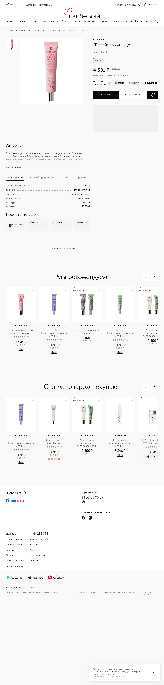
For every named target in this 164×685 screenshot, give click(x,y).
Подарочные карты (122, 21)
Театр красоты (37, 555)
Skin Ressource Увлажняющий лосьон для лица (120, 443)
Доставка (11, 550)
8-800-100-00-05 (92, 497)
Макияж (54, 21)
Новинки (75, 21)
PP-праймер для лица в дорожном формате (21, 331)
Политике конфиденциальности (108, 676)
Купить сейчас (133, 95)
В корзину (106, 95)
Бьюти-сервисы (143, 21)
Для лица (36, 30)
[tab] (15, 178)
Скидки (104, 21)
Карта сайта (33, 588)
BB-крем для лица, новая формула (54, 441)
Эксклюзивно (90, 21)
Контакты (34, 561)
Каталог (10, 21)
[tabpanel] (48, 196)
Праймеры (51, 30)
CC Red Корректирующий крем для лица (120, 333)
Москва (12, 4)
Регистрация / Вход (125, 5)
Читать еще (13, 167)
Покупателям (45, 5)
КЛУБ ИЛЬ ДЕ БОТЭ (40, 539)
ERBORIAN (98, 40)
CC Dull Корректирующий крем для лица (54, 333)
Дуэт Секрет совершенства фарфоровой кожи (87, 443)
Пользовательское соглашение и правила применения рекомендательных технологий (105, 593)
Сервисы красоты (15, 545)
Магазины (31, 5)
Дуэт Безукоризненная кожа (87, 331)
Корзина (151, 5)
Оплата (9, 555)
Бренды (22, 21)
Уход (64, 21)
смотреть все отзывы (63, 248)
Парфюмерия (40, 21)
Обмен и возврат (15, 561)
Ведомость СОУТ (149, 593)
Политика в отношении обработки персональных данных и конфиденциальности (31, 593)
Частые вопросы (14, 566)
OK (153, 673)
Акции (33, 550)
